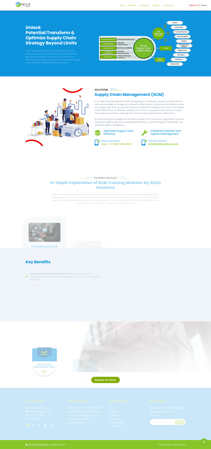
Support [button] (156, 5)
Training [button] (144, 5)
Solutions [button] (132, 5)
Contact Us (169, 5)
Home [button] (122, 5)
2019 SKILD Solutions (37, 444)
